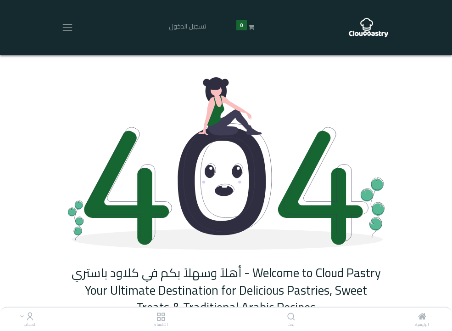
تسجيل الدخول (187, 26)
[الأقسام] (160, 317)
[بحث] (291, 317)
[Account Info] (30, 317)
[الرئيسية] (422, 317)
